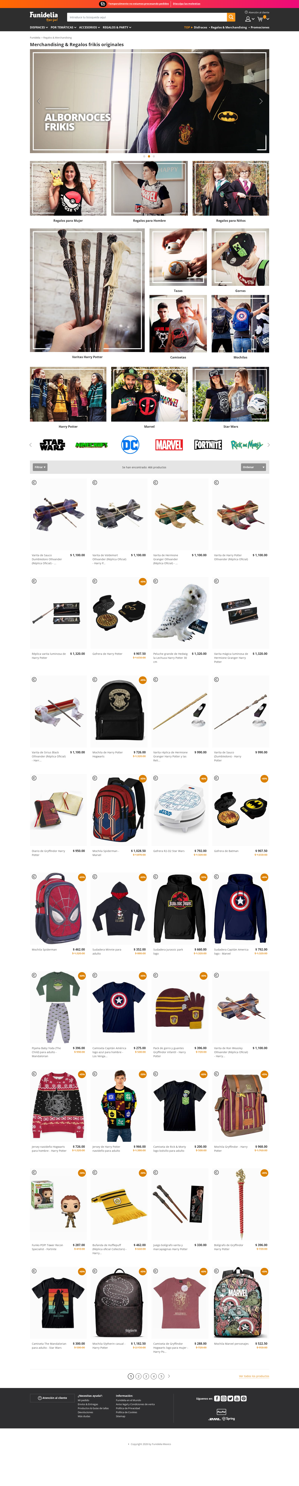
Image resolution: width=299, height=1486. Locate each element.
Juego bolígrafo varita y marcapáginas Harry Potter (170, 1247)
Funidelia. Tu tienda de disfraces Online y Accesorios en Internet (44, 17)
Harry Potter (68, 426)
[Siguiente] (169, 1376)
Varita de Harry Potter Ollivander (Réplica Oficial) (231, 557)
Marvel (149, 426)
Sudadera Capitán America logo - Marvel (231, 951)
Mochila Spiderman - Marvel (105, 853)
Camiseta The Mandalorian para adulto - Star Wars (49, 1345)
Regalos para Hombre (149, 221)
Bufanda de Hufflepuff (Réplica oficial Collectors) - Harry (109, 1249)
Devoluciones (85, 1412)
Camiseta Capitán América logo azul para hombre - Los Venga (109, 1052)
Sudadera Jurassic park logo (168, 951)
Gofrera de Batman (226, 851)
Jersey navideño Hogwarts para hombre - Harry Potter (49, 1148)
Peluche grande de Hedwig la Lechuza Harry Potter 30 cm (170, 658)
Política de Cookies (126, 1412)
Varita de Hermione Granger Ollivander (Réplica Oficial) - (165, 559)
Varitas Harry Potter (87, 357)
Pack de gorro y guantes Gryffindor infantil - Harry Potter (169, 1052)
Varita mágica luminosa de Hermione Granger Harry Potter (231, 658)
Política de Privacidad (128, 1408)
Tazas (178, 291)
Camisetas (178, 357)
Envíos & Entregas (88, 1404)
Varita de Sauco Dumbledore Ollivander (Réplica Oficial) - (47, 559)
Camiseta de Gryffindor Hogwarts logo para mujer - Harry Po (170, 1347)
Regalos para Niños (231, 221)
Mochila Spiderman (44, 949)
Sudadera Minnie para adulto (106, 951)
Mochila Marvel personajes (231, 1343)
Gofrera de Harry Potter (107, 654)
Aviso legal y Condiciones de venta (135, 1404)
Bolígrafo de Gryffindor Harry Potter (228, 1247)
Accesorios (88, 27)
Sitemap (120, 1416)
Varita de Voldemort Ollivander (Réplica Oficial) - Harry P (109, 559)
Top (187, 27)
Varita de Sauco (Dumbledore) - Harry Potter (227, 756)
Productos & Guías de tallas (93, 1408)
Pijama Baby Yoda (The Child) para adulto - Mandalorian (46, 1052)
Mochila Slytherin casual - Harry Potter (108, 1345)
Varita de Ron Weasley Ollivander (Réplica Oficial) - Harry (231, 1052)
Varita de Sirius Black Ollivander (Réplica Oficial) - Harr (49, 756)
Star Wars (230, 426)
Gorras (240, 291)
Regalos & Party (115, 27)
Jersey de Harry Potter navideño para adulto (106, 1148)
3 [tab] (154, 158)
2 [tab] (149, 158)
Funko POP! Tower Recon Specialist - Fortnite (47, 1247)
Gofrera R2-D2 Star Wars (169, 851)
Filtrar (39, 467)
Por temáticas (62, 27)
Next (261, 101)
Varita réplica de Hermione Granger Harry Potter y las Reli (170, 756)
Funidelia (35, 37)
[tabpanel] (149, 101)
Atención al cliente (52, 1398)
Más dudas (84, 1416)
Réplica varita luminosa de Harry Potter (49, 656)
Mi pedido (83, 1400)
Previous (38, 101)
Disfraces (37, 27)
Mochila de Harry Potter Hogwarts (107, 754)
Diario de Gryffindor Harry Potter (48, 853)
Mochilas (240, 357)
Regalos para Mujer (68, 221)
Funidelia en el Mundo (128, 1400)
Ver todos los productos (254, 1376)
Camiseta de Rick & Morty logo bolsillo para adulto (169, 1148)
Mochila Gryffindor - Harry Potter (231, 1148)
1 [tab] (144, 158)
